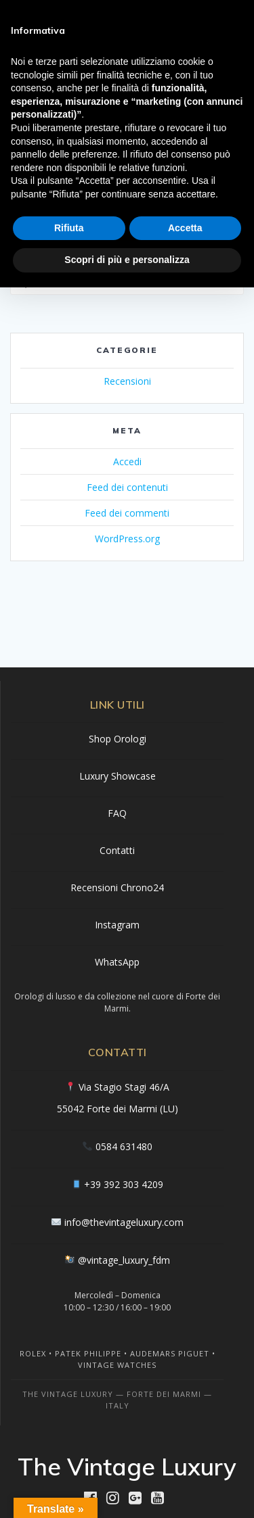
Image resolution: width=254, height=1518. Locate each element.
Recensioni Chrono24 (117, 887)
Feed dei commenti (127, 512)
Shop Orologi (117, 738)
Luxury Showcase (117, 775)
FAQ (117, 813)
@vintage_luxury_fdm (124, 1260)
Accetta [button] (185, 227)
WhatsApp (117, 961)
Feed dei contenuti (127, 487)
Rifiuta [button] (69, 227)
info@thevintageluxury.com (124, 1222)
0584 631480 (124, 1146)
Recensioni (127, 381)
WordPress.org (127, 538)
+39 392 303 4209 (123, 1184)
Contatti (117, 850)
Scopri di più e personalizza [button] (126, 259)
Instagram (117, 924)
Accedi (127, 461)
